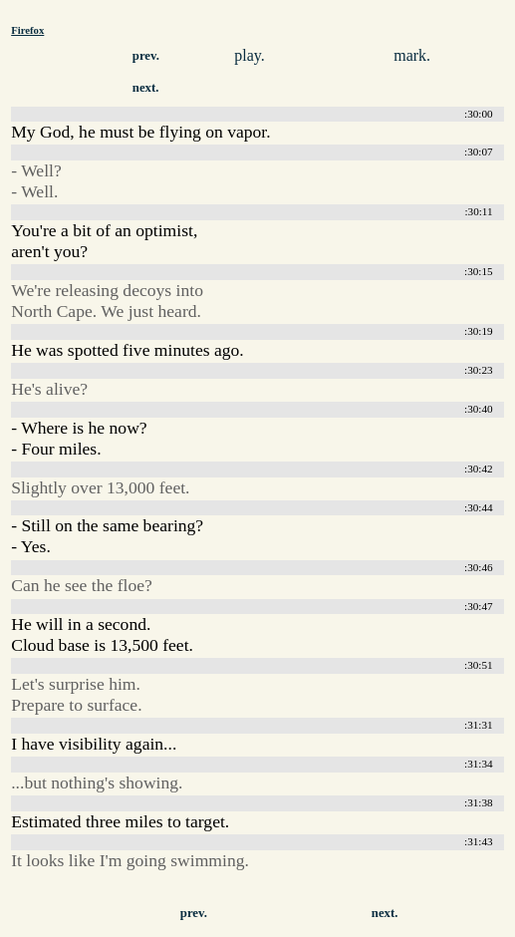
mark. (411, 55)
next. (145, 88)
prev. (145, 56)
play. (249, 55)
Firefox (27, 30)
